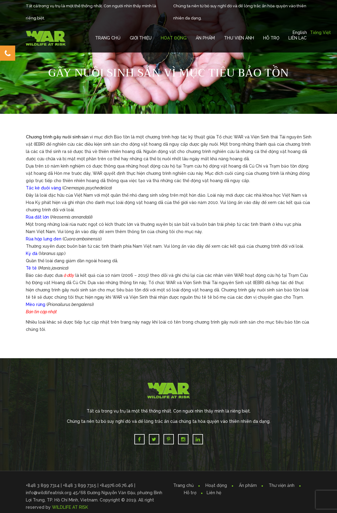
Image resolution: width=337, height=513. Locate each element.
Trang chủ (108, 38)
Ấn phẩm (248, 485)
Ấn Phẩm (205, 38)
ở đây (69, 275)
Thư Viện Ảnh (239, 38)
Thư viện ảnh (281, 485)
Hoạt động (216, 485)
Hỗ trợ (271, 38)
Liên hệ (214, 492)
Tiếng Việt (320, 32)
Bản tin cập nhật (41, 311)
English (300, 32)
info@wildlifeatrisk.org (49, 492)
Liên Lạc (297, 38)
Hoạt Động (174, 38)
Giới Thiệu (141, 38)
